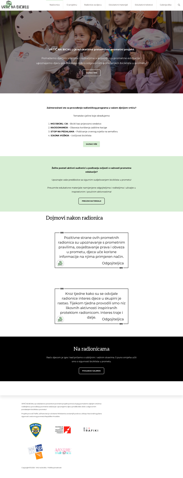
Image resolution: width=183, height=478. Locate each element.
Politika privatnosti (55, 468)
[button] (179, 4)
